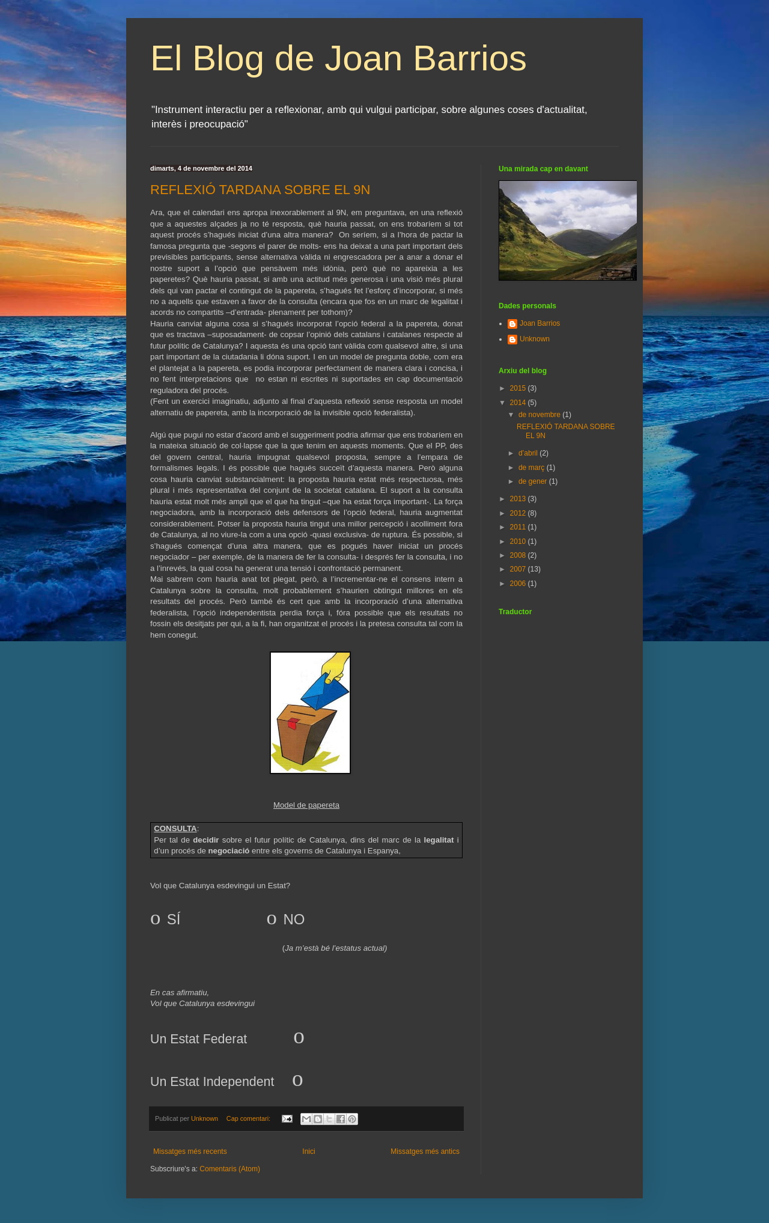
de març (532, 467)
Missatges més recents (190, 1151)
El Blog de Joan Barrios (338, 58)
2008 (519, 555)
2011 (519, 527)
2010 (519, 541)
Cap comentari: (249, 1118)
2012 (519, 513)
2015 (519, 388)
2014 (519, 402)
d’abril (529, 453)
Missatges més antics (425, 1151)
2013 (519, 499)
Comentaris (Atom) (229, 1169)
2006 (519, 583)
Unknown (535, 339)
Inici (308, 1151)
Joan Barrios (540, 323)
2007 (519, 569)
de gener (533, 481)
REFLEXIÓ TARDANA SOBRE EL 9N (260, 189)
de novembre (540, 414)
